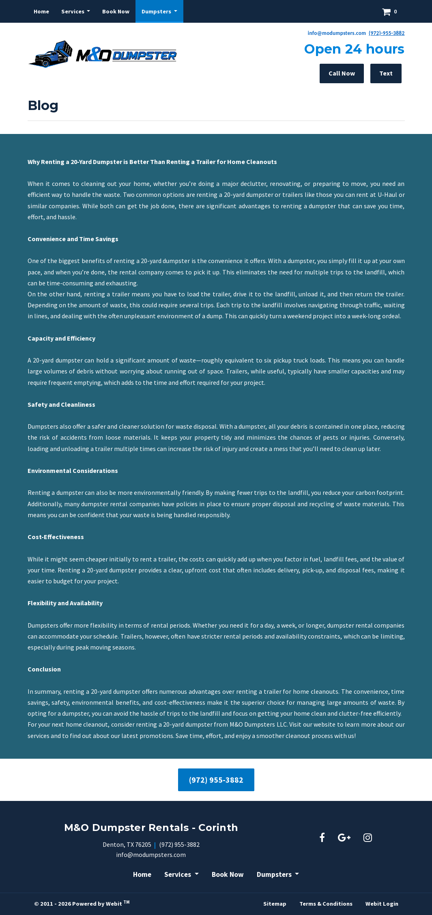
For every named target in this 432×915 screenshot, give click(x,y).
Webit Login (381, 903)
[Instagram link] (367, 838)
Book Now (115, 11)
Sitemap (274, 903)
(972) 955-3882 (216, 780)
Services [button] (73, 11)
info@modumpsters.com (151, 854)
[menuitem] (41, 11)
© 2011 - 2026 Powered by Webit (81, 903)
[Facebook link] (322, 838)
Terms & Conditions (325, 903)
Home (41, 11)
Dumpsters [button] (157, 11)
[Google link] (344, 838)
